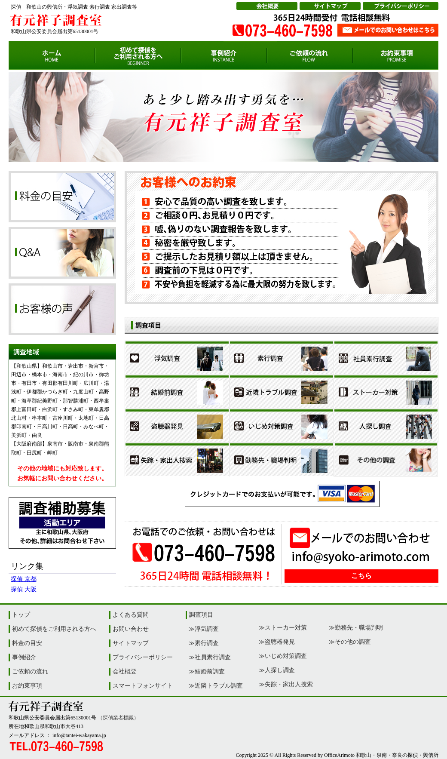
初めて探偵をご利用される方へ (54, 629)
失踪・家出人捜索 (289, 684)
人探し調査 (280, 670)
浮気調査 (207, 629)
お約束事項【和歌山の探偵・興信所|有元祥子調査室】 (395, 55)
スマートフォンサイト (143, 685)
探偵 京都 (24, 579)
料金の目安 (27, 643)
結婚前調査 (210, 671)
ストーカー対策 (286, 627)
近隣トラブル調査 (219, 685)
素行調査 (207, 643)
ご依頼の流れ (30, 671)
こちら (361, 575)
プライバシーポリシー (143, 657)
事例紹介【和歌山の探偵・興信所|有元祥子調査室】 (224, 55)
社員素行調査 (213, 657)
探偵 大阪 (24, 589)
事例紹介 (24, 657)
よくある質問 (131, 615)
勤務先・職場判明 (359, 627)
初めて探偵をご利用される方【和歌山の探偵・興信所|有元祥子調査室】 (138, 55)
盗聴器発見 (280, 642)
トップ (21, 615)
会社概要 (125, 671)
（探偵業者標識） (118, 718)
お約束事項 (27, 685)
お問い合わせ (131, 629)
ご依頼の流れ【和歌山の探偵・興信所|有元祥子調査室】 (310, 55)
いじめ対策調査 (286, 656)
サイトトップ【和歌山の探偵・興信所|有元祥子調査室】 (52, 55)
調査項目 (201, 615)
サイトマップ (131, 643)
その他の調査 (353, 642)
